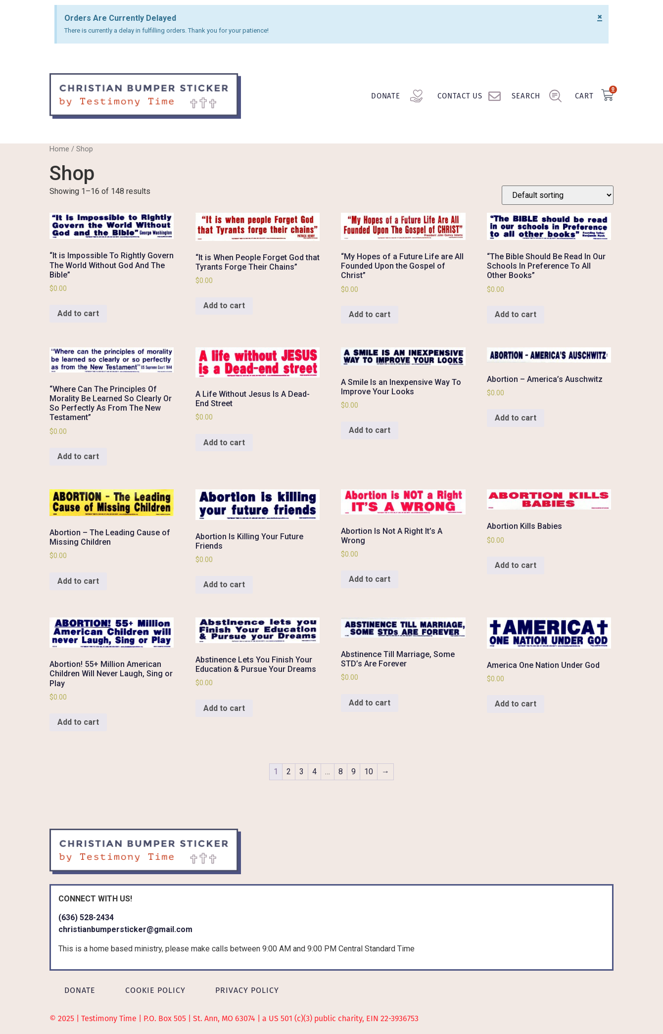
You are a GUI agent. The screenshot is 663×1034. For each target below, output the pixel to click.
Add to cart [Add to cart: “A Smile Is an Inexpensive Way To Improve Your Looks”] (369, 430)
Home (59, 148)
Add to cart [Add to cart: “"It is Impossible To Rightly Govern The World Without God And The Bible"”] (78, 313)
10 (368, 771)
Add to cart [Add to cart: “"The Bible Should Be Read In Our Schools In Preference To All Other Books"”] (515, 314)
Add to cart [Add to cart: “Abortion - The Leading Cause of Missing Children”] (78, 581)
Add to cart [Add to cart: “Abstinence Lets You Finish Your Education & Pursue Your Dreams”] (224, 708)
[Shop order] (558, 195)
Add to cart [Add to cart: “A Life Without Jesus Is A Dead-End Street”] (224, 442)
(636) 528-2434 (86, 917)
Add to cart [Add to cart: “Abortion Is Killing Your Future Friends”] (224, 584)
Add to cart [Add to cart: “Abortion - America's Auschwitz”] (515, 418)
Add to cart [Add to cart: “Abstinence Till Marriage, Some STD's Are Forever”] (369, 702)
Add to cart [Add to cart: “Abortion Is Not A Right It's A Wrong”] (369, 579)
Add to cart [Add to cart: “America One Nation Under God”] (515, 703)
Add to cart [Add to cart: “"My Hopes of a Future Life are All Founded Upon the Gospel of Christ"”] (369, 314)
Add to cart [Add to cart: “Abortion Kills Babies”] (515, 565)
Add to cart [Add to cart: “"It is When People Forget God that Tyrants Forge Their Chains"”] (224, 305)
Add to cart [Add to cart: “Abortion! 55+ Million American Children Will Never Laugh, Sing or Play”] (78, 722)
